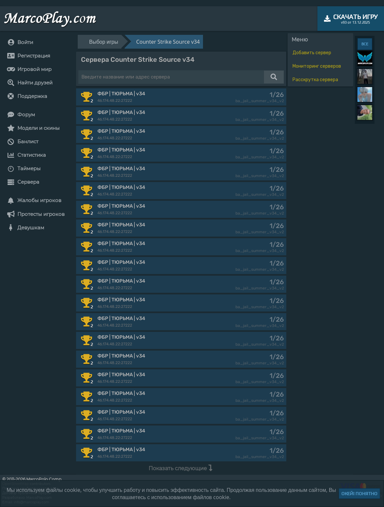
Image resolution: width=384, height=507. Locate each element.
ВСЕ (364, 44)
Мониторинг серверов (317, 66)
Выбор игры (103, 41)
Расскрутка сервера (315, 79)
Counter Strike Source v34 (168, 41)
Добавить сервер (312, 53)
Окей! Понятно (359, 493)
